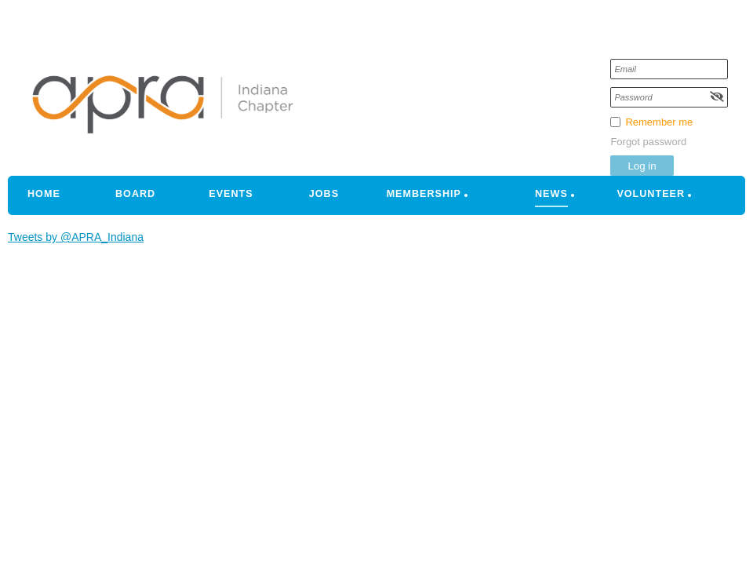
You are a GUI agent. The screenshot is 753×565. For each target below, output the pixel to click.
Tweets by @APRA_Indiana (76, 237)
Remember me (659, 122)
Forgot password (648, 142)
